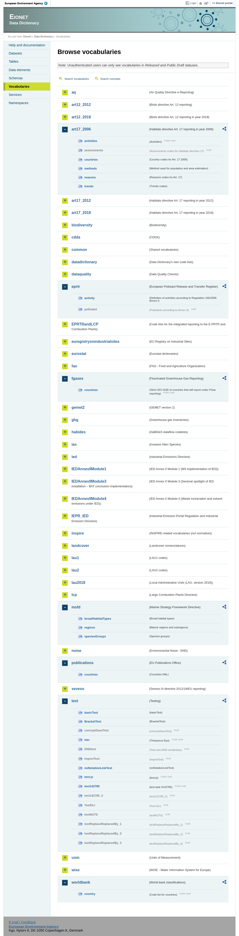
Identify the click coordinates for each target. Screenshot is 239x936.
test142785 (91, 786)
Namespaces (18, 103)
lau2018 (78, 583)
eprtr (75, 287)
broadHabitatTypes (97, 618)
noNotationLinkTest (98, 768)
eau (86, 739)
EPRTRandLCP (84, 324)
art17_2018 (81, 213)
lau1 (75, 558)
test (74, 701)
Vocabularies (19, 86)
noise (76, 651)
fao (74, 366)
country (89, 894)
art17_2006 (81, 129)
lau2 (75, 570)
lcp (74, 595)
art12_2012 (81, 105)
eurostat (78, 354)
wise (75, 870)
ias (74, 444)
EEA (28, 3)
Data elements (19, 70)
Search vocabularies (76, 78)
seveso (77, 689)
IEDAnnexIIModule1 (88, 469)
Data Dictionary (43, 36)
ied (74, 457)
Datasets (15, 53)
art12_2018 (81, 117)
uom (75, 858)
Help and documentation (27, 45)
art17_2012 (81, 200)
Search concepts (110, 78)
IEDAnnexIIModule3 (88, 481)
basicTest (91, 712)
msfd (75, 607)
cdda (75, 237)
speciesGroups (95, 636)
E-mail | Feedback (22, 922)
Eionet (27, 36)
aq (73, 92)
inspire (77, 533)
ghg (74, 420)
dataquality (81, 274)
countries (91, 159)
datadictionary (84, 262)
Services (15, 95)
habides (78, 432)
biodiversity (81, 225)
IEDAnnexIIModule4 (88, 499)
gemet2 (77, 407)
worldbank (80, 882)
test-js (88, 777)
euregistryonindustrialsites (95, 341)
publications (82, 663)
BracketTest (92, 721)
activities (90, 141)
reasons (90, 177)
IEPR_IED (79, 516)
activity (89, 298)
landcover (80, 546)
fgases (77, 378)
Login (193, 3)
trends (88, 186)
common (79, 250)
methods (90, 168)
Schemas (16, 78)
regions (89, 627)
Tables (13, 61)
